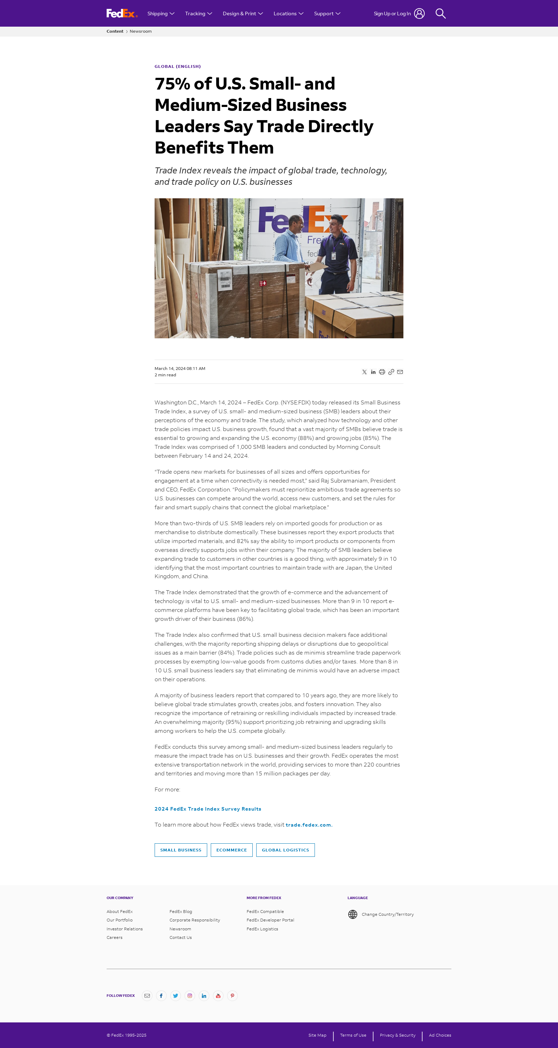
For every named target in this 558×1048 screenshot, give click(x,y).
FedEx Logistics (262, 928)
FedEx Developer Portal (270, 920)
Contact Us (181, 937)
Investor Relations (125, 928)
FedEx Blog (181, 911)
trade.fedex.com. (309, 824)
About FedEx (120, 911)
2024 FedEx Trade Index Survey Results (208, 808)
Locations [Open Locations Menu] (289, 13)
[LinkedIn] (204, 995)
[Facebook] (161, 995)
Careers (115, 937)
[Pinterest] (232, 995)
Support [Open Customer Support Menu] (327, 13)
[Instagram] (189, 995)
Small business (181, 850)
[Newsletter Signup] (147, 995)
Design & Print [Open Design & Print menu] (243, 13)
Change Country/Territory (381, 914)
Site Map (317, 1035)
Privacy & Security (397, 1035)
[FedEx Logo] (122, 13)
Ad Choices (440, 1035)
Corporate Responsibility (195, 920)
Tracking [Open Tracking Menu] (198, 13)
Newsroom (141, 31)
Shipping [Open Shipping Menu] (161, 13)
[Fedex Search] (440, 13)
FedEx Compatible (265, 911)
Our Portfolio (120, 920)
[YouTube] (218, 995)
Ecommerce (231, 850)
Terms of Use (353, 1035)
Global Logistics (285, 850)
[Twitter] (175, 995)
